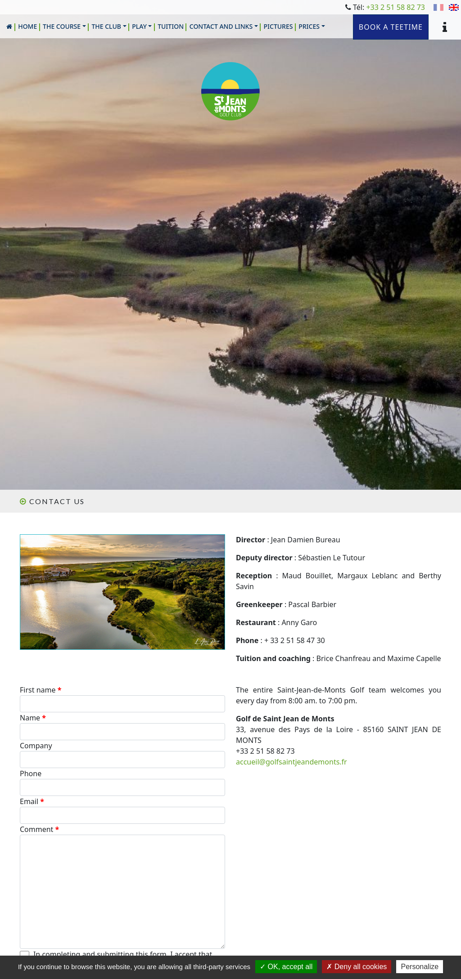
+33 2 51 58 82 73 (395, 7)
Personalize (419, 966)
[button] (64, 26)
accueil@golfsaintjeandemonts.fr (291, 762)
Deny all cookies (356, 966)
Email (32, 801)
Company (36, 746)
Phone (30, 773)
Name (33, 718)
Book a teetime (391, 27)
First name (40, 690)
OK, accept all (286, 966)
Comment (39, 829)
